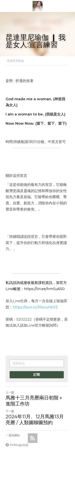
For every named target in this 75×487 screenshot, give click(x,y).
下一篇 (10, 411)
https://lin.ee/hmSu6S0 (44, 289)
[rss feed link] (32, 438)
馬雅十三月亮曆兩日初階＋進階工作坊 (37, 401)
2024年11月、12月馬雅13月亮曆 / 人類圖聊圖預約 (37, 419)
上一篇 (10, 392)
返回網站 (13, 435)
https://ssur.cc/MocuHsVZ (35, 307)
